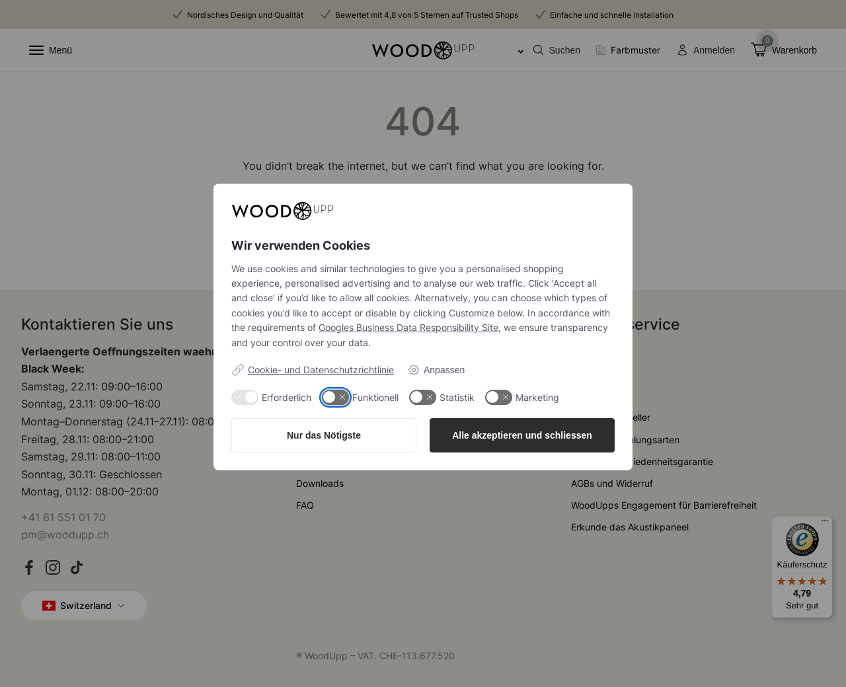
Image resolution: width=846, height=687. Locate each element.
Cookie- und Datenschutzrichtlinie (312, 370)
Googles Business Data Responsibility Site (408, 327)
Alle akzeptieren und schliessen (522, 435)
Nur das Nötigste (324, 435)
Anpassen (436, 370)
